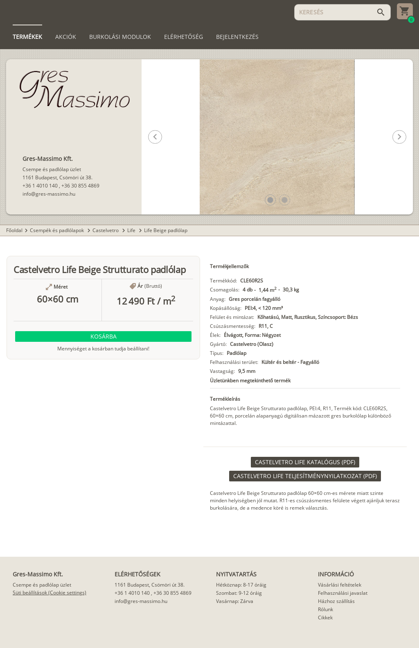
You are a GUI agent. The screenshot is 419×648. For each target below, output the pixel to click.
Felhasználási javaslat (342, 592)
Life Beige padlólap (165, 230)
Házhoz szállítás (336, 601)
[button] (270, 199)
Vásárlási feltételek (339, 584)
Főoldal (14, 230)
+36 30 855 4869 (80, 185)
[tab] (27, 37)
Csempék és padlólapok (57, 230)
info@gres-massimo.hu (49, 193)
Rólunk (325, 609)
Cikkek (325, 617)
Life (132, 230)
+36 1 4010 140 (40, 185)
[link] (305, 462)
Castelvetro (106, 230)
